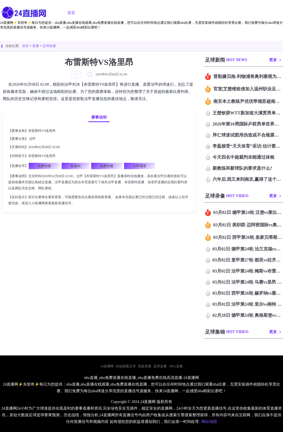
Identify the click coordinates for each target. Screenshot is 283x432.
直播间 (75, 166)
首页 (71, 13)
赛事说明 (99, 117)
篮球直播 (129, 13)
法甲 (32, 139)
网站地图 (209, 422)
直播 (35, 46)
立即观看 (139, 166)
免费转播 (44, 166)
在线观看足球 (126, 366)
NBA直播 (175, 366)
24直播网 (107, 366)
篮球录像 (191, 13)
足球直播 (98, 13)
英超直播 (144, 366)
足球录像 (160, 13)
